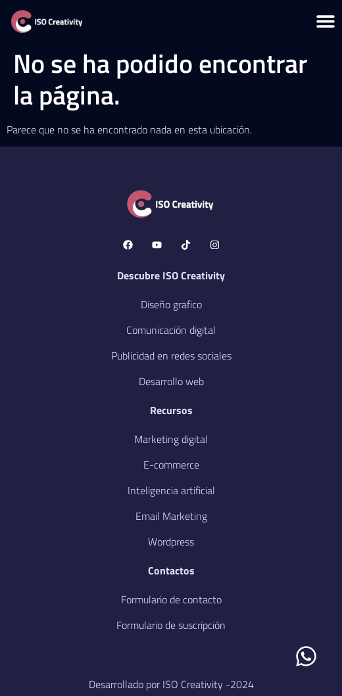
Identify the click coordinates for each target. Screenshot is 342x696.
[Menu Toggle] (325, 21)
